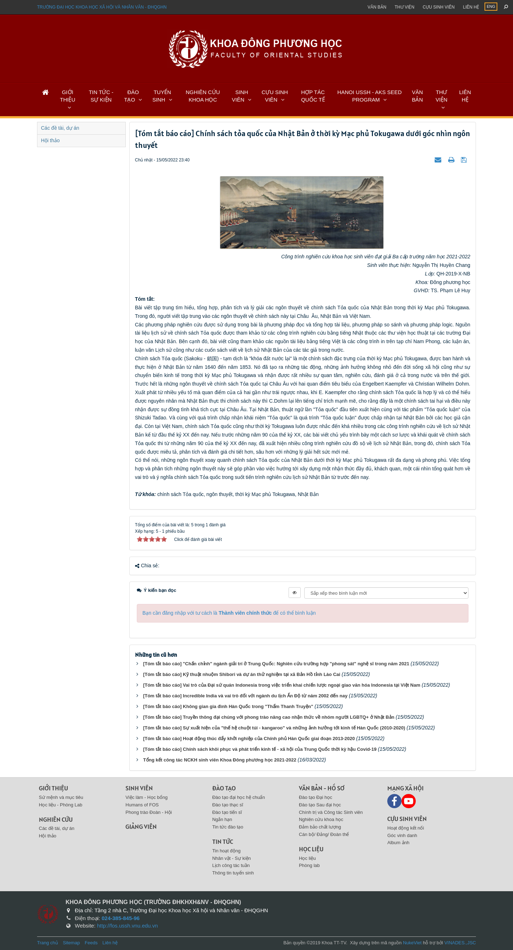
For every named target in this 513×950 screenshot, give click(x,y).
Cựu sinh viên (439, 7)
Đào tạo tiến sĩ (227, 812)
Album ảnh (398, 842)
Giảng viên (141, 826)
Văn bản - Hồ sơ (321, 788)
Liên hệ (471, 7)
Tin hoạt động (226, 850)
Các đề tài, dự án (60, 128)
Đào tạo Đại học (315, 797)
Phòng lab (309, 865)
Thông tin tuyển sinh (233, 873)
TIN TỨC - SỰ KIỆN (101, 96)
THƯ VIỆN (441, 96)
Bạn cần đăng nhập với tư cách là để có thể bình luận (229, 613)
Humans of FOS (142, 804)
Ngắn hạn (222, 819)
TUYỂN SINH (161, 96)
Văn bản (377, 7)
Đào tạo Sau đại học (320, 804)
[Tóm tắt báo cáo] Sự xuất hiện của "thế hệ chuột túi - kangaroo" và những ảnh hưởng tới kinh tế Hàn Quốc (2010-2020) (274, 727)
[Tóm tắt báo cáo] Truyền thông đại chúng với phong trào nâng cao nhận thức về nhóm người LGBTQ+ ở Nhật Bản (268, 717)
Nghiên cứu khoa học (321, 819)
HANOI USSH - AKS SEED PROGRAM (369, 96)
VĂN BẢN (417, 96)
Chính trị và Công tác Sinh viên (331, 812)
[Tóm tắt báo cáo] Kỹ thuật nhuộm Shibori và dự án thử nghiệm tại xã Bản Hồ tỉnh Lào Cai (242, 674)
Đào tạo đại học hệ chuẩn (238, 797)
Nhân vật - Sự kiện (231, 858)
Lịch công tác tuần (231, 865)
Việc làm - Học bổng (146, 797)
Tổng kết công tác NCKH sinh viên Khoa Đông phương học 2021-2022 (219, 760)
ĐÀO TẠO (131, 96)
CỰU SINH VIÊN (274, 96)
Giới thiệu (53, 788)
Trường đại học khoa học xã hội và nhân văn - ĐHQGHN (102, 7)
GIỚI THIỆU (67, 96)
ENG (491, 6)
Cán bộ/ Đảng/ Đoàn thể (324, 834)
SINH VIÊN (240, 96)
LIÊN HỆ (465, 96)
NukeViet (412, 942)
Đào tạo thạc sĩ (227, 804)
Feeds (91, 942)
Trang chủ (47, 942)
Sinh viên (139, 788)
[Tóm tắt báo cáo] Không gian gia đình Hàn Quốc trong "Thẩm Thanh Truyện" (228, 706)
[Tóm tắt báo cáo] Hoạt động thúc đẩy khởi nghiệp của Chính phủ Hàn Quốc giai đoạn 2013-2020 (249, 738)
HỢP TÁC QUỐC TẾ (313, 96)
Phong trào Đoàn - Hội (148, 812)
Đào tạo (224, 788)
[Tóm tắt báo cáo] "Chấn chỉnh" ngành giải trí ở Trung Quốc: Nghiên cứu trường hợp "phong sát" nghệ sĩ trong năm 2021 (276, 663)
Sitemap (71, 942)
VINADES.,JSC (460, 942)
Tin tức (222, 841)
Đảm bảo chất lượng (320, 827)
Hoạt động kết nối (405, 828)
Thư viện (404, 7)
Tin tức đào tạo (227, 827)
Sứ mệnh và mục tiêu (61, 797)
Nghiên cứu (56, 819)
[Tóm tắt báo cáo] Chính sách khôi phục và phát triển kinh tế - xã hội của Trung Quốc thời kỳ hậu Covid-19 (260, 749)
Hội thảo (50, 140)
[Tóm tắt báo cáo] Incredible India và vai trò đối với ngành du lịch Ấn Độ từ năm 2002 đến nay (245, 695)
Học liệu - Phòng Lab (60, 804)
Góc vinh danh (402, 835)
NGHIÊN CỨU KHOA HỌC (203, 96)
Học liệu (311, 849)
